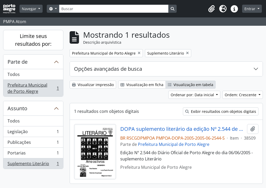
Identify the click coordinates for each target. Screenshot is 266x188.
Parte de (18, 61)
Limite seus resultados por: (33, 40)
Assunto (17, 108)
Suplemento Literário (33, 164)
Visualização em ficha (142, 84)
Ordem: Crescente (241, 94)
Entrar (250, 8)
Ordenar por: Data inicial (193, 94)
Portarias (33, 154)
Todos (14, 74)
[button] (211, 9)
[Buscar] (114, 9)
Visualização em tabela (190, 84)
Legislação (33, 132)
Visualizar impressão (93, 84)
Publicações (33, 143)
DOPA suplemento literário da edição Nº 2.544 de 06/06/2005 (182, 129)
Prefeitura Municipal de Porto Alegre (33, 88)
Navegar (29, 8)
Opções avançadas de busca (108, 68)
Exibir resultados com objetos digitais (220, 111)
